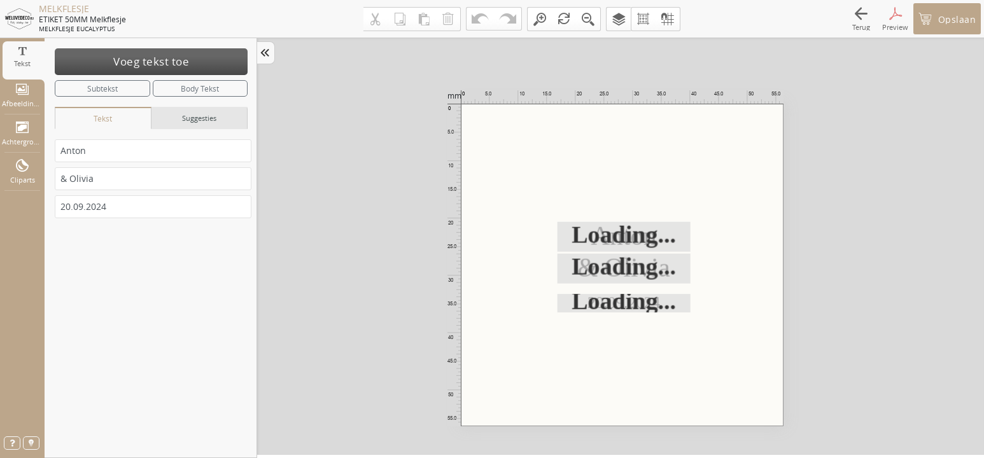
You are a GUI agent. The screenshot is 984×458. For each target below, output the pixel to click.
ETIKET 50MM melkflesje (82, 19)
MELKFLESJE (64, 8)
